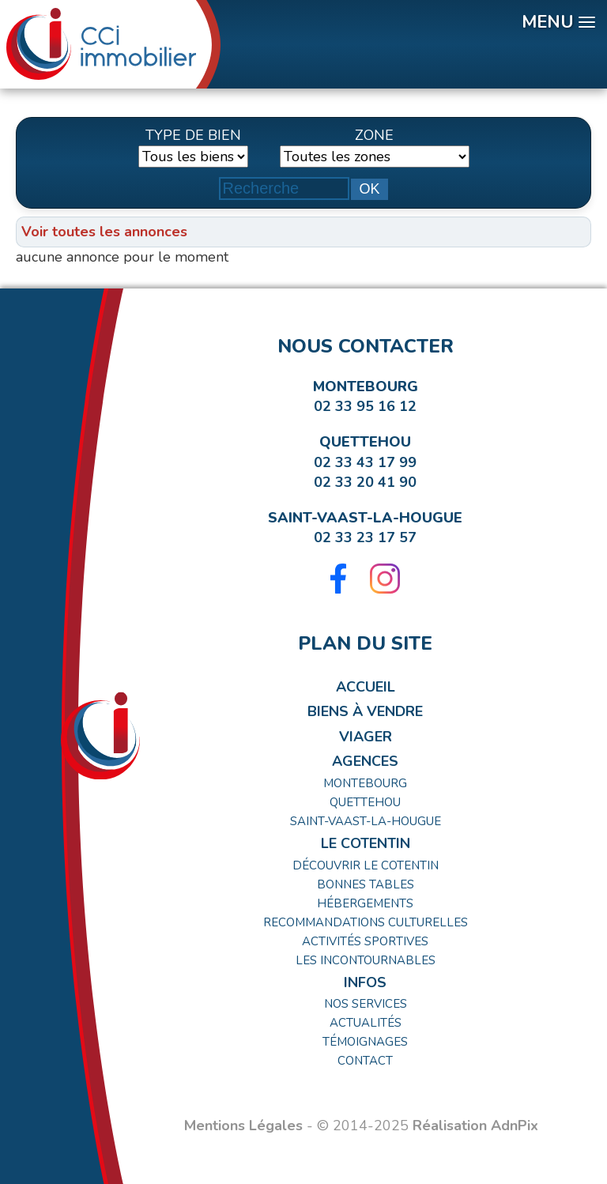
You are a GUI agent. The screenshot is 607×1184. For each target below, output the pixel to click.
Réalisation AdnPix (475, 1125)
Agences (365, 761)
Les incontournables (365, 960)
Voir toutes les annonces (104, 231)
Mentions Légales (243, 1125)
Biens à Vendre (365, 711)
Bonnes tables (365, 884)
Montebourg (365, 386)
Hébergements (365, 903)
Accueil (365, 686)
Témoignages (365, 1042)
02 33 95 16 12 (365, 406)
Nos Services (365, 1004)
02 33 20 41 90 (365, 482)
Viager (365, 736)
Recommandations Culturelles (365, 922)
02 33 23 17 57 (365, 537)
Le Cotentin (365, 843)
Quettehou (365, 441)
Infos (365, 982)
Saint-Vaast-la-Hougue (365, 517)
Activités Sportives (365, 941)
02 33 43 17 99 (365, 462)
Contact (365, 1061)
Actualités (366, 1023)
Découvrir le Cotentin (365, 865)
